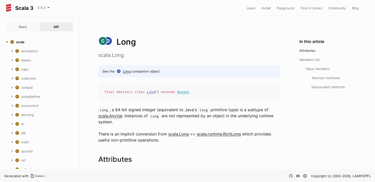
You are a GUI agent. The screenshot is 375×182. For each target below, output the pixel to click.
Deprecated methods (328, 87)
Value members (318, 69)
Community (337, 8)
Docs (23, 27)
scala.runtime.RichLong (219, 133)
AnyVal (183, 92)
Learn (251, 8)
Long (127, 71)
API (56, 27)
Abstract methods (326, 78)
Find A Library (311, 8)
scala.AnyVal (110, 115)
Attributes (307, 51)
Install (266, 8)
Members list (309, 60)
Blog (355, 8)
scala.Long (178, 133)
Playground (285, 8)
